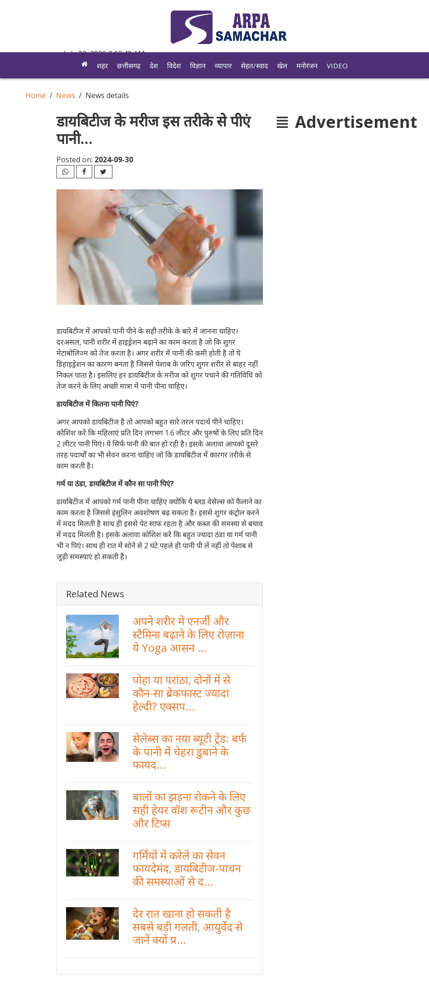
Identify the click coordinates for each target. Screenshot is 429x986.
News (65, 95)
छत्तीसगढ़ (128, 65)
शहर (102, 65)
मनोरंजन (307, 65)
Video (337, 65)
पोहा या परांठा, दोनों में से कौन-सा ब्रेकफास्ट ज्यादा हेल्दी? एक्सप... (181, 693)
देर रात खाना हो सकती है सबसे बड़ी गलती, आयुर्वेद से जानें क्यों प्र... (188, 926)
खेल (282, 65)
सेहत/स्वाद (254, 65)
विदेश (174, 65)
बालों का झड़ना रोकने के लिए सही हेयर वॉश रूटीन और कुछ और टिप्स (192, 810)
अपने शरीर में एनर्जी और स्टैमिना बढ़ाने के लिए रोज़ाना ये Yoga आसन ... (188, 634)
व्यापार (223, 65)
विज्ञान (198, 65)
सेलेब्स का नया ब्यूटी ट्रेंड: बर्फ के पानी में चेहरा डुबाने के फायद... (190, 751)
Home (35, 95)
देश (154, 65)
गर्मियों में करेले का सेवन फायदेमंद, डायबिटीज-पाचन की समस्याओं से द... (187, 868)
